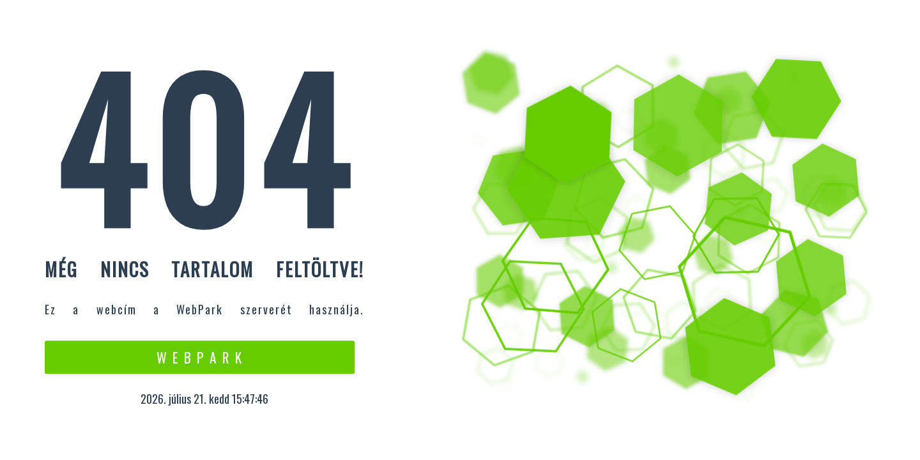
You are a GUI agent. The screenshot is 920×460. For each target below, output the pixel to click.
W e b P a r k (200, 357)
